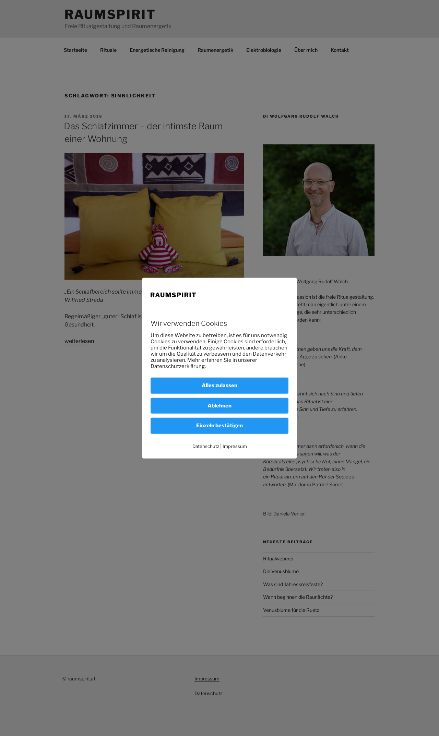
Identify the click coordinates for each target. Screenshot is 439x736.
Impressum (235, 446)
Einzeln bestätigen (219, 426)
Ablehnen (219, 405)
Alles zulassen (219, 385)
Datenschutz (205, 446)
